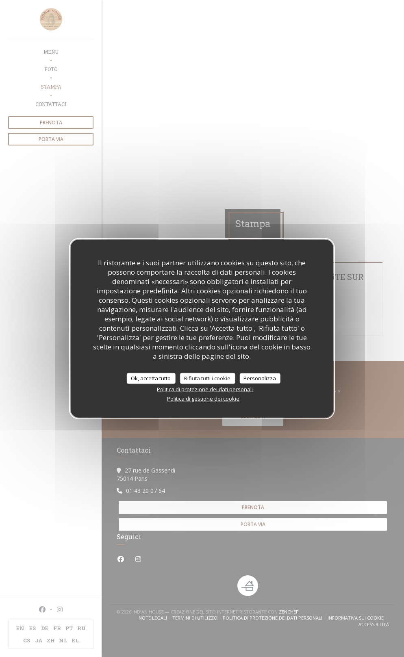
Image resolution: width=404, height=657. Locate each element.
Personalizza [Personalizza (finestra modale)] (259, 378)
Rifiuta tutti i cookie (207, 378)
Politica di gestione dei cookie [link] (203, 398)
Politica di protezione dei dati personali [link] (205, 389)
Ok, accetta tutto (151, 378)
